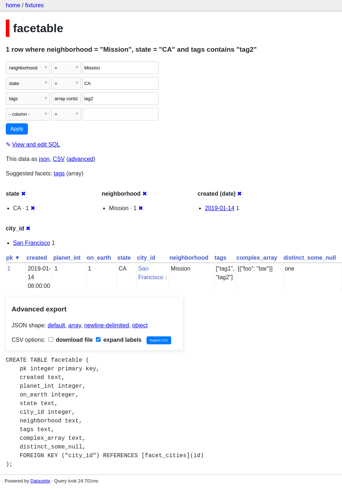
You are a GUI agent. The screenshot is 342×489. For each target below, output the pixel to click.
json (44, 159)
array (74, 325)
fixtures (34, 5)
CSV (59, 159)
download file (70, 340)
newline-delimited (106, 325)
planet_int (67, 258)
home (13, 5)
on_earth (98, 258)
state (124, 258)
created (36, 258)
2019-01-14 (220, 208)
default (56, 325)
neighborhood (188, 258)
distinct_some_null (309, 258)
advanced (80, 159)
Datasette (40, 481)
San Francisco (31, 243)
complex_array (256, 258)
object (140, 325)
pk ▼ (13, 258)
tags (59, 173)
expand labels (119, 340)
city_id (146, 258)
